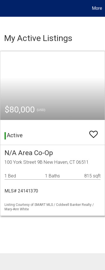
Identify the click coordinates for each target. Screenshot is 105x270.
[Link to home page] (5, 8)
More (97, 8)
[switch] (94, 131)
